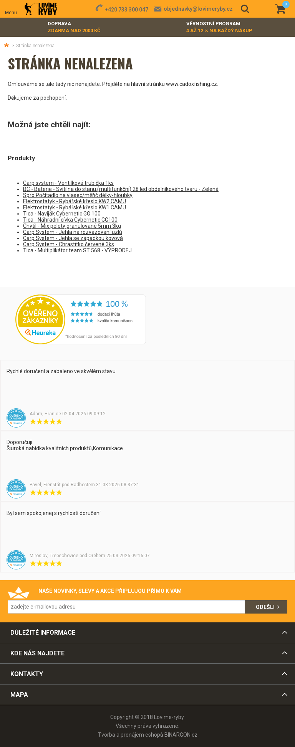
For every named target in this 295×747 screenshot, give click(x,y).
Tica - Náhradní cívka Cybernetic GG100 (70, 220)
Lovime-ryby (41, 9)
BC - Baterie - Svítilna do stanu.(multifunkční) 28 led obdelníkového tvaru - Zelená (121, 189)
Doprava (74, 27)
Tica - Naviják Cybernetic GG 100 (62, 214)
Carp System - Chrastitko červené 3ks (68, 244)
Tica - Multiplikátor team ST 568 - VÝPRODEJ (77, 250)
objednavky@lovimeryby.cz (198, 9)
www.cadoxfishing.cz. (192, 84)
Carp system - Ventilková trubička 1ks (68, 183)
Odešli (265, 607)
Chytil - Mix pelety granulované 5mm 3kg (72, 226)
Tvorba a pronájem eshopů (130, 735)
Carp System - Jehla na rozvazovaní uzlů (72, 232)
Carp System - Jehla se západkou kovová (73, 238)
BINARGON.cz (180, 735)
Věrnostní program (219, 27)
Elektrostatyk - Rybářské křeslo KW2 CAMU (74, 201)
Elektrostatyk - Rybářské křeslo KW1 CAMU (74, 207)
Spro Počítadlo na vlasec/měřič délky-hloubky (78, 195)
